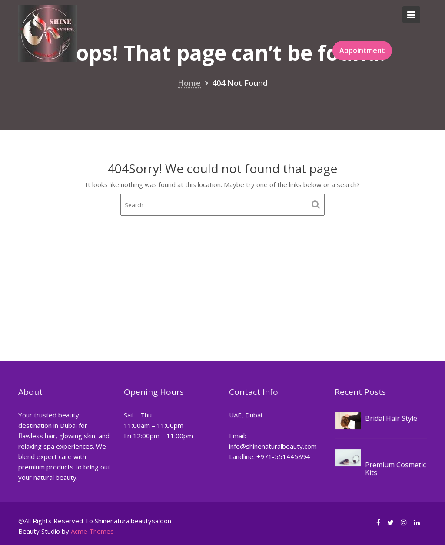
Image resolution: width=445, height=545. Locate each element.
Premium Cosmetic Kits (395, 468)
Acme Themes (92, 531)
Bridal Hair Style (390, 418)
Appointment (362, 50)
